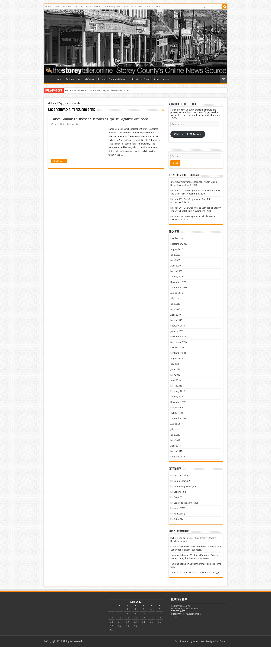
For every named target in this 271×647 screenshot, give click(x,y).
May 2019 (175, 309)
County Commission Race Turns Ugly (201, 572)
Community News (112, 6)
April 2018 (175, 380)
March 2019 (176, 320)
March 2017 (176, 451)
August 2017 (176, 424)
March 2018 (176, 385)
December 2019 (178, 282)
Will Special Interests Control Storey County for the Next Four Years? (97, 90)
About (159, 6)
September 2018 (178, 353)
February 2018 (177, 391)
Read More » (59, 161)
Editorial (67, 6)
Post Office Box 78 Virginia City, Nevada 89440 (184, 607)
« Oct (110, 629)
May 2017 (175, 440)
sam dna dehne (178, 555)
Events (97, 6)
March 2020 (176, 271)
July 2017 (174, 429)
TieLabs (223, 641)
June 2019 (175, 304)
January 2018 (176, 396)
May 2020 (175, 260)
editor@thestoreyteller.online (186, 614)
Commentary (180, 481)
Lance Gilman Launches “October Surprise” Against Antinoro (99, 119)
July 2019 (174, 298)
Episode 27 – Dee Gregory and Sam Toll (190, 199)
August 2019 (176, 293)
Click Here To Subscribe (188, 134)
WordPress (198, 641)
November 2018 (178, 342)
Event (176, 497)
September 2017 (178, 418)
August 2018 (176, 358)
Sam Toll (174, 572)
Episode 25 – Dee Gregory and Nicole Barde (192, 216)
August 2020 (176, 249)
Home (48, 6)
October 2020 (177, 238)
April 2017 (175, 445)
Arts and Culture (83, 6)
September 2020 (178, 244)
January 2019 (176, 331)
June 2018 (175, 369)
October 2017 (177, 413)
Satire (149, 6)
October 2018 (177, 347)
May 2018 (175, 374)
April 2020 (175, 265)
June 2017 (175, 435)
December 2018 (178, 336)
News (57, 6)
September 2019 (178, 287)
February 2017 (177, 456)
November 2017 (178, 407)
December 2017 (178, 402)
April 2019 (175, 314)
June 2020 (175, 254)
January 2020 (176, 276)
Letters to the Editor (133, 6)
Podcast (178, 513)
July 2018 (174, 364)
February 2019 (177, 325)
